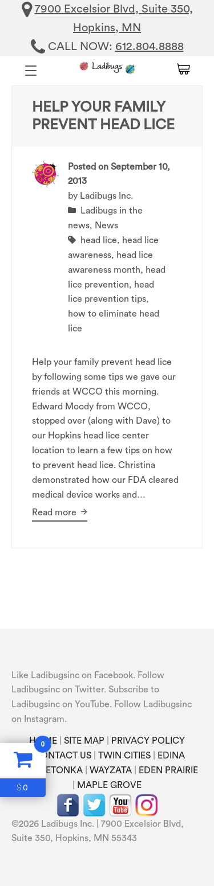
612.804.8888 (149, 46)
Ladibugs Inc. (106, 195)
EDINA (171, 755)
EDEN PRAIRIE (168, 770)
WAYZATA (111, 770)
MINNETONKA (52, 770)
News (106, 225)
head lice (98, 240)
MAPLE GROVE (109, 785)
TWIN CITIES (124, 755)
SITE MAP (84, 740)
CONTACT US (62, 755)
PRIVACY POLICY (148, 740)
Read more (59, 512)
